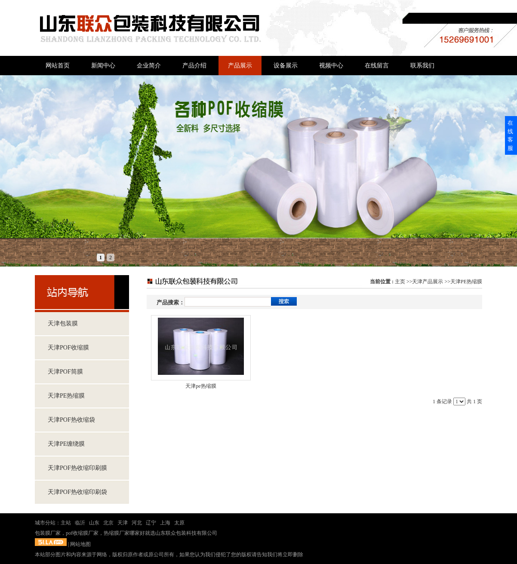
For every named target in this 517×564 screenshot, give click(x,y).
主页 (400, 282)
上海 (165, 523)
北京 (108, 523)
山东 (94, 523)
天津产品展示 (427, 282)
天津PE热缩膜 (466, 282)
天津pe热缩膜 (200, 386)
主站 (66, 523)
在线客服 (510, 135)
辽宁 (151, 523)
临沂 (80, 523)
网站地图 (80, 544)
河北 (137, 523)
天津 (122, 523)
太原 (179, 523)
